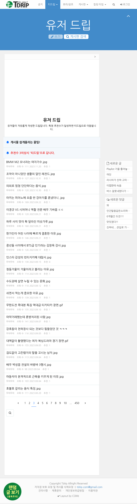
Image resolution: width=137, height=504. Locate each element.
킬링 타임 (99, 4)
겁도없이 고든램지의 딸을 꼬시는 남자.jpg (31, 353)
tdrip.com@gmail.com (89, 488)
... (71, 404)
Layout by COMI (68, 497)
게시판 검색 (76, 36)
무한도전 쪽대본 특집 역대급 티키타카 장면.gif (34, 305)
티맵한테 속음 (114, 186)
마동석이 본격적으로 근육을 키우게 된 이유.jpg (35, 377)
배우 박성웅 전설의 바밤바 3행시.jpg (28, 365)
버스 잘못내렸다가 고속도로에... (120, 192)
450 (77, 404)
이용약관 (93, 491)
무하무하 (10, 167)
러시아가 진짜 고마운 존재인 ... (120, 181)
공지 (40, 4)
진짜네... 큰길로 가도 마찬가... (120, 228)
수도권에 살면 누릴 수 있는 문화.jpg (28, 282)
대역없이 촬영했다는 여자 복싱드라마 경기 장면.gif (37, 341)
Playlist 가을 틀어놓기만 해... (120, 170)
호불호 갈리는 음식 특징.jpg (23, 389)
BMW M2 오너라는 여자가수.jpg (26, 162)
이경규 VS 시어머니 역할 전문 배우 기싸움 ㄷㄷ (35, 210)
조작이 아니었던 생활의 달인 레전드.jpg (30, 174)
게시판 (83, 4)
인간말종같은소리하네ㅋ (120, 212)
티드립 (52, 4)
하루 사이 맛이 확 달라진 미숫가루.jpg (29, 222)
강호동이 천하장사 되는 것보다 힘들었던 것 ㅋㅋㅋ (36, 329)
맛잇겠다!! (112, 223)
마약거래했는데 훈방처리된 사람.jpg (28, 317)
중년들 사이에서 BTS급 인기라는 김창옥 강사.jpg (36, 246)
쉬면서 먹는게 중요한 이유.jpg (24, 294)
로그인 (125, 4)
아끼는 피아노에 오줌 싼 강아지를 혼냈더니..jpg (35, 198)
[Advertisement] (51, 91)
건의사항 (43, 491)
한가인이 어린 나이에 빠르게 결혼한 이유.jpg (33, 234)
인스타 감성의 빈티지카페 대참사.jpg (28, 258)
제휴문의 (57, 491)
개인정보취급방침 (75, 491)
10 (65, 404)
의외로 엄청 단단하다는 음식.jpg (26, 186)
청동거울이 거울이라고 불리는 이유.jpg (30, 270)
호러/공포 (68, 4)
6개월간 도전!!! (115, 217)
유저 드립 (68, 25)
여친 (109, 175)
